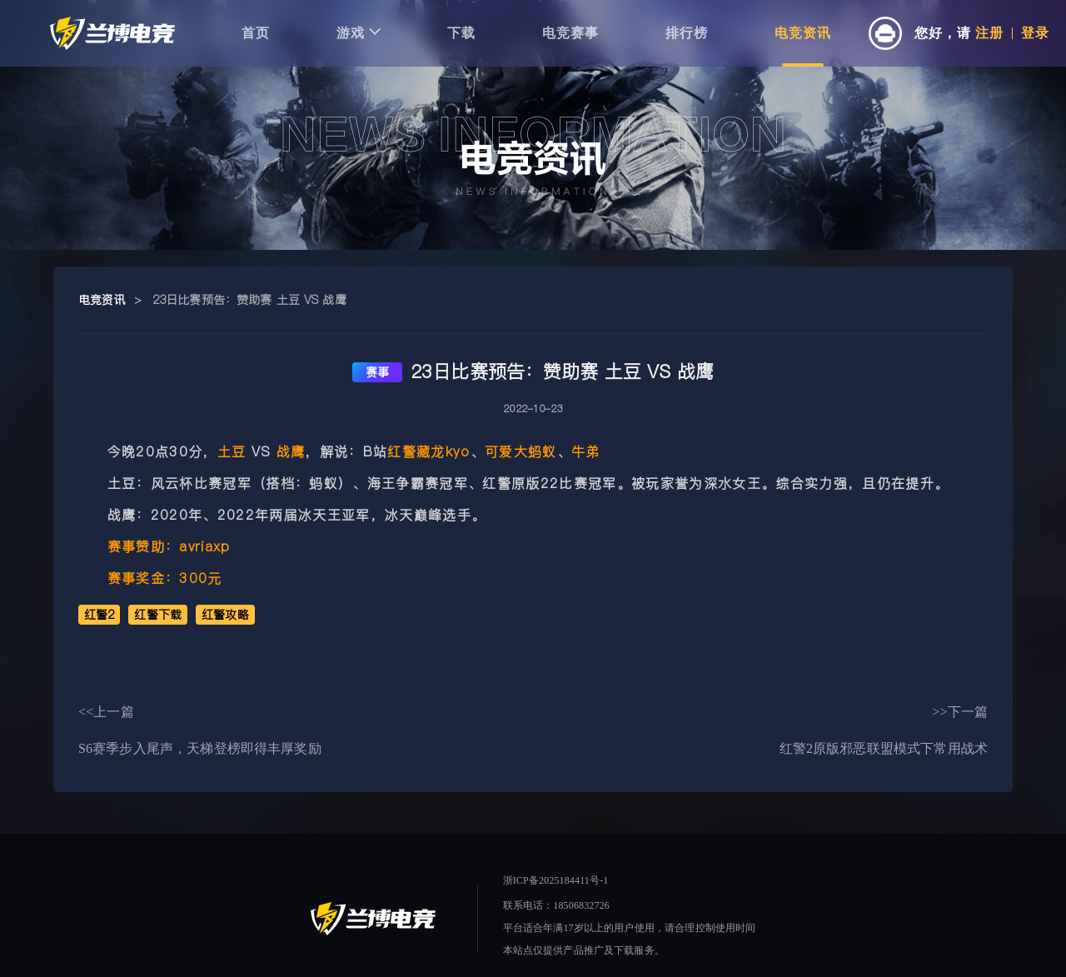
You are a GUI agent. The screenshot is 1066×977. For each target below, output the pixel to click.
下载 (461, 33)
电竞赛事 (570, 33)
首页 (256, 33)
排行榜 (686, 33)
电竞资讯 (803, 33)
